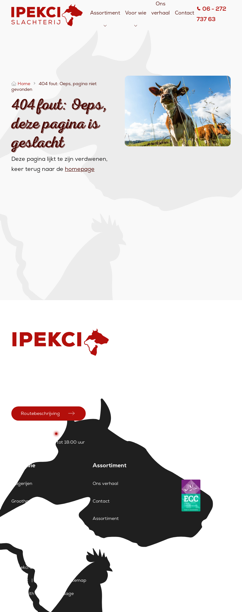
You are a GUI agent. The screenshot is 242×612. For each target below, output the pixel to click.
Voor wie (135, 12)
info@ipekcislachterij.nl (34, 393)
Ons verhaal (105, 483)
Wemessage (61, 593)
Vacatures (48, 580)
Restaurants (24, 536)
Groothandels (25, 501)
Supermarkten (26, 518)
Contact (184, 12)
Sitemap (77, 580)
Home (24, 83)
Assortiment (105, 12)
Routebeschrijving (40, 413)
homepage (80, 168)
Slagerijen (21, 483)
